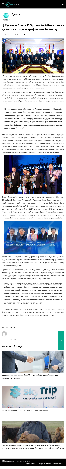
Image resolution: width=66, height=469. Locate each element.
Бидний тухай (30, 464)
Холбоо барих (58, 464)
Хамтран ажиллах (44, 464)
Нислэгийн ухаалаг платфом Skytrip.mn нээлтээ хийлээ (25, 410)
